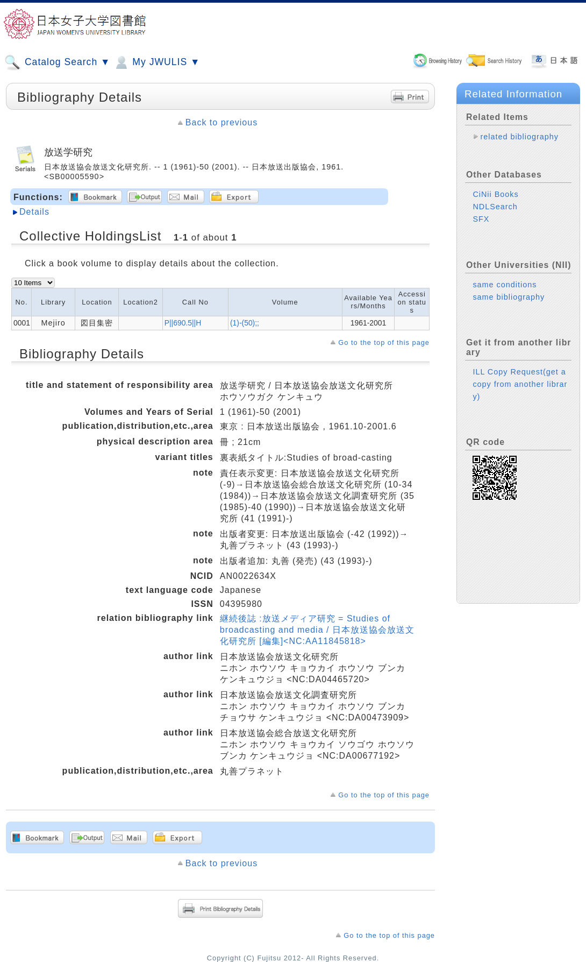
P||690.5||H (183, 323)
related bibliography (519, 136)
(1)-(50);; (244, 323)
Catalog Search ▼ (57, 62)
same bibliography (509, 297)
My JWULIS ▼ (156, 62)
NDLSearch (495, 206)
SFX (481, 219)
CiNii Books (495, 194)
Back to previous (221, 122)
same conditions (505, 284)
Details (34, 211)
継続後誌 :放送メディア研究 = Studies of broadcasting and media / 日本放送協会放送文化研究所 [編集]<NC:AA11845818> (317, 630)
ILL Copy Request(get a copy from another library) (520, 384)
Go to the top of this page (384, 342)
